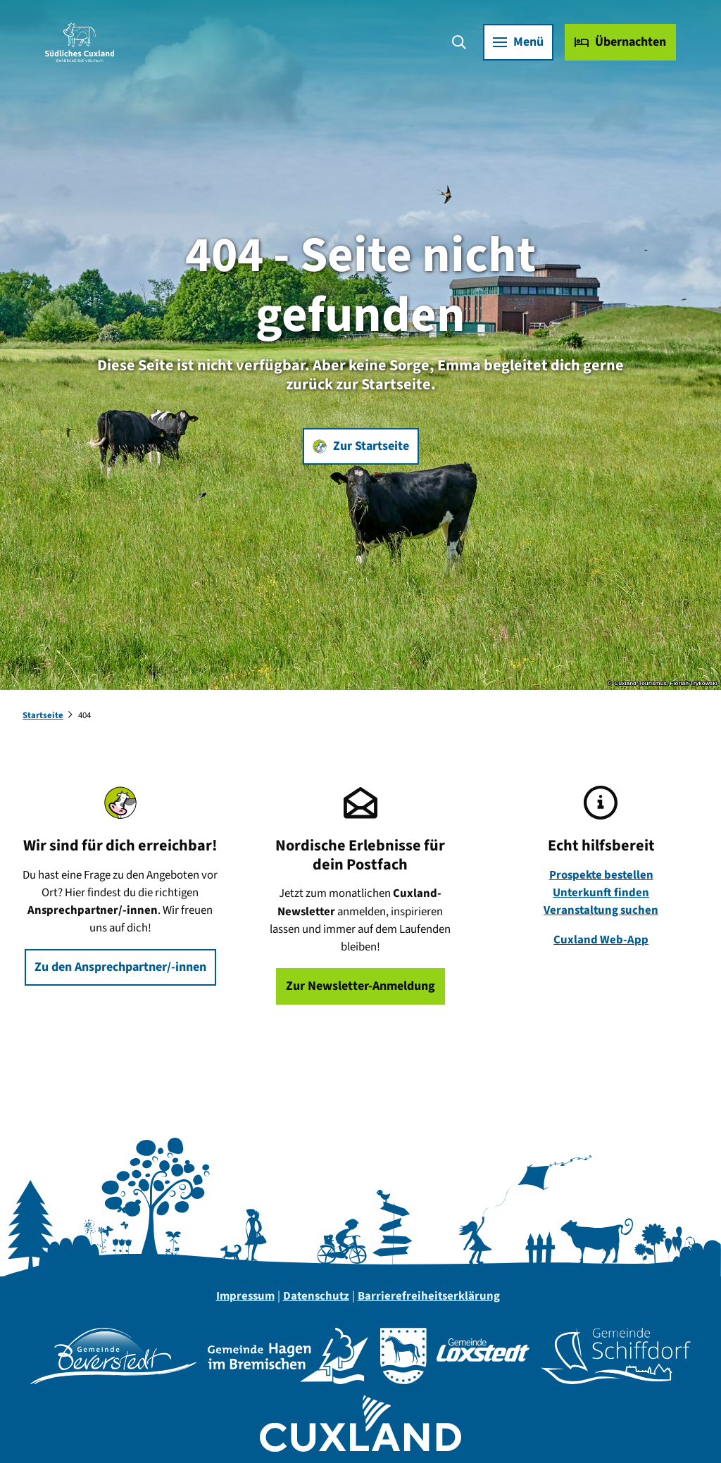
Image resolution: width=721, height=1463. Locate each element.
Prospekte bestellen (600, 875)
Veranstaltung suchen (601, 910)
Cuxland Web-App (600, 939)
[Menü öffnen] (518, 42)
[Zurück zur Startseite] (79, 42)
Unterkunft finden (601, 892)
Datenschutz (316, 1296)
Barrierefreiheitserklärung (429, 1296)
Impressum (245, 1296)
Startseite (43, 715)
